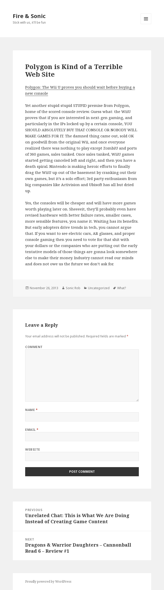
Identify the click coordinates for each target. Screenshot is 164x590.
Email (31, 430)
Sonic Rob (73, 288)
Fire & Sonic (29, 16)
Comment (33, 347)
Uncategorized (99, 288)
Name (31, 410)
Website (32, 449)
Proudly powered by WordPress (48, 581)
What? (121, 288)
